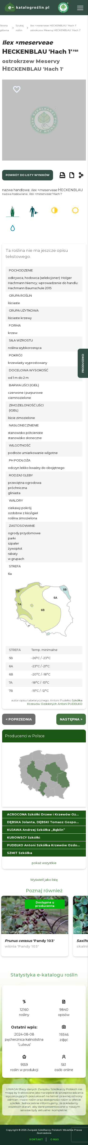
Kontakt (36, 1139)
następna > (71, 719)
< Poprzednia (19, 719)
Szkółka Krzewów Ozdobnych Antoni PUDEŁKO (54, 702)
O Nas (54, 1139)
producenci (82, 363)
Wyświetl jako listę (44, 880)
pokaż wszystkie (44, 863)
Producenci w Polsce (25, 736)
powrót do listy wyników (28, 175)
